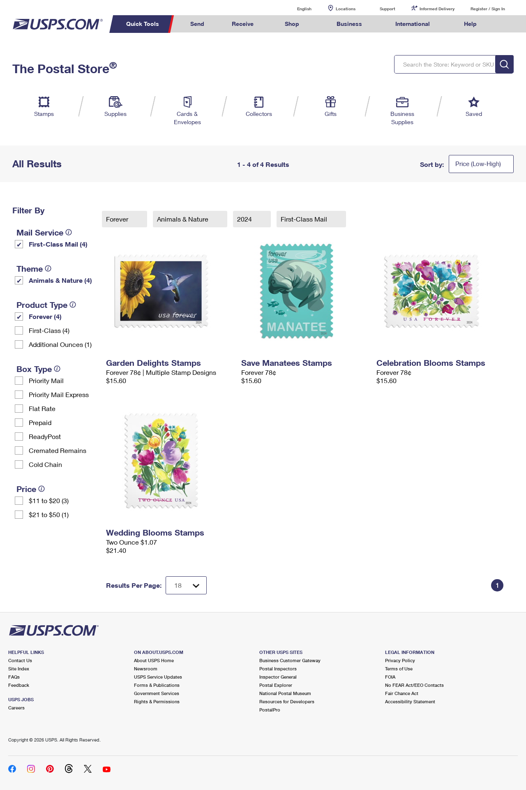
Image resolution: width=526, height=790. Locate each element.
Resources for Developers (286, 701)
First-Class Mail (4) (58, 244)
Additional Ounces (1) (60, 344)
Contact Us (20, 660)
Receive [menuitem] (243, 23)
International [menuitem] (412, 23)
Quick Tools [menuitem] (142, 23)
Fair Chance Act (401, 693)
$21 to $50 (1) (49, 514)
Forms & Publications (157, 685)
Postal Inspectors (278, 668)
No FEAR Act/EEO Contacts (414, 685)
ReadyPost (45, 436)
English (295, 8)
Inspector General (278, 676)
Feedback (18, 685)
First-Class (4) (49, 330)
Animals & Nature (183, 219)
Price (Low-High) (478, 163)
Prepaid (40, 422)
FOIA (390, 676)
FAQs (14, 676)
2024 (245, 219)
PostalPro (269, 709)
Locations (345, 8)
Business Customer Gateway (290, 660)
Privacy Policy (400, 660)
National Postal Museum (285, 693)
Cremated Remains (57, 450)
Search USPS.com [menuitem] (506, 24)
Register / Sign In (488, 8)
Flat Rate (42, 408)
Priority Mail (46, 380)
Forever (118, 219)
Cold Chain (45, 464)
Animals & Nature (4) (60, 280)
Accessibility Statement (410, 701)
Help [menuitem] (470, 23)
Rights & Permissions (157, 701)
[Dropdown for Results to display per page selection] (186, 585)
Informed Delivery (437, 8)
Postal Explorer (275, 685)
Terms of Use (399, 668)
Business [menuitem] (349, 23)
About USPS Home (154, 660)
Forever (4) (45, 316)
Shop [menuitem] (292, 23)
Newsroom (145, 668)
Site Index (18, 668)
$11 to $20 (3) (49, 500)
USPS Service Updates (158, 676)
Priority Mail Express (59, 394)
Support (387, 8)
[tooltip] (68, 232)
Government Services (156, 693)
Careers (16, 707)
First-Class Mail (305, 219)
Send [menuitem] (197, 23)
